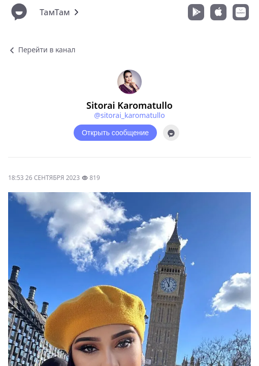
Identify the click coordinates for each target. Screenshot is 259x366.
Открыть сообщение (115, 133)
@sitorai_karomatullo (129, 115)
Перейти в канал (41, 49)
